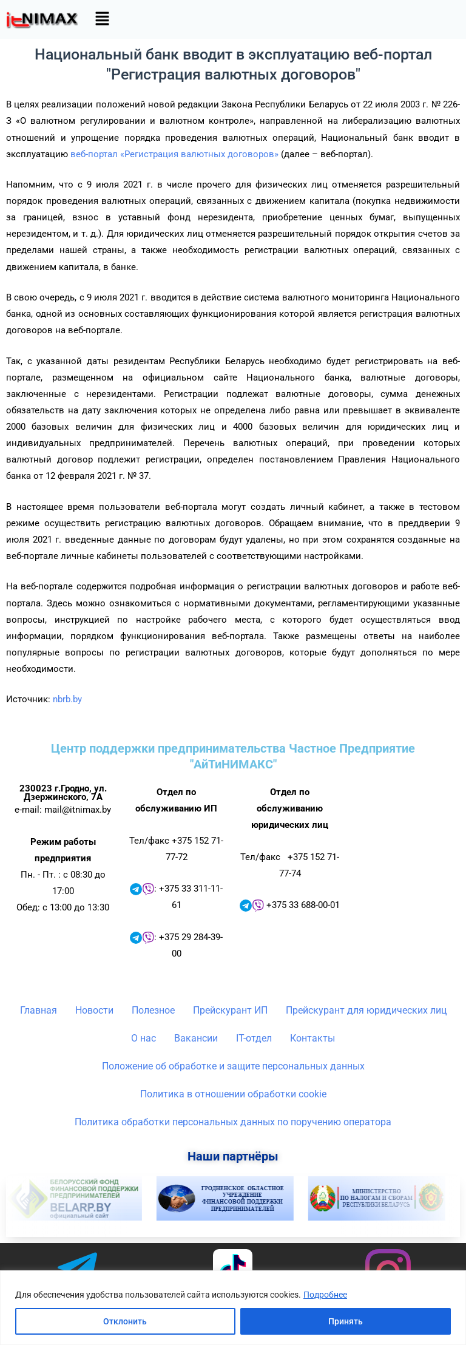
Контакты (312, 1038)
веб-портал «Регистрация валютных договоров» (174, 154)
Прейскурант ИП (230, 1010)
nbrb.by (67, 699)
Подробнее (325, 1294)
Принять (345, 1321)
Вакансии (196, 1038)
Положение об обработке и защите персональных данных (233, 1066)
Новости (94, 1010)
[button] (102, 19)
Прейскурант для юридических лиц (366, 1010)
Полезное (153, 1010)
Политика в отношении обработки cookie (233, 1094)
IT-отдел (254, 1038)
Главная (38, 1010)
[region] (233, 1307)
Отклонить (125, 1321)
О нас (143, 1038)
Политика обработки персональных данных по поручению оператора (233, 1122)
